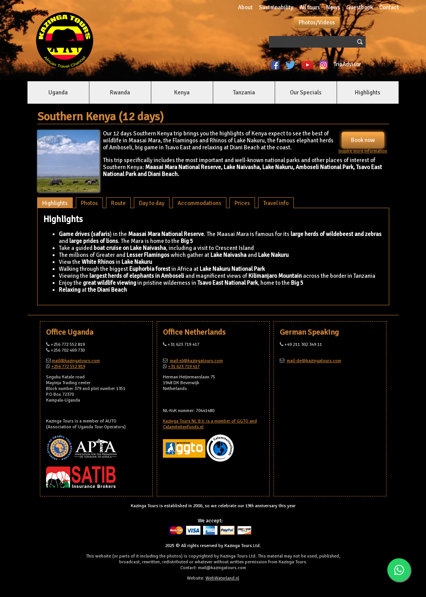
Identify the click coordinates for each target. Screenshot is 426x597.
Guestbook (359, 7)
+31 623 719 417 (184, 366)
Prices (242, 203)
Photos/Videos (317, 22)
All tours (309, 7)
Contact (389, 7)
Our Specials (306, 92)
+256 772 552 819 (68, 366)
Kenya (182, 92)
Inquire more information (363, 151)
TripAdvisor (348, 64)
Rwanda (120, 92)
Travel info (276, 203)
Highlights (367, 92)
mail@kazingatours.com (76, 361)
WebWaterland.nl (222, 578)
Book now (363, 140)
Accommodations (199, 203)
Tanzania (244, 92)
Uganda (58, 92)
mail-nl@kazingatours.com (196, 361)
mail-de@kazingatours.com (314, 361)
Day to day (151, 203)
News (333, 7)
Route (118, 203)
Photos (89, 203)
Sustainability (276, 7)
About (245, 7)
